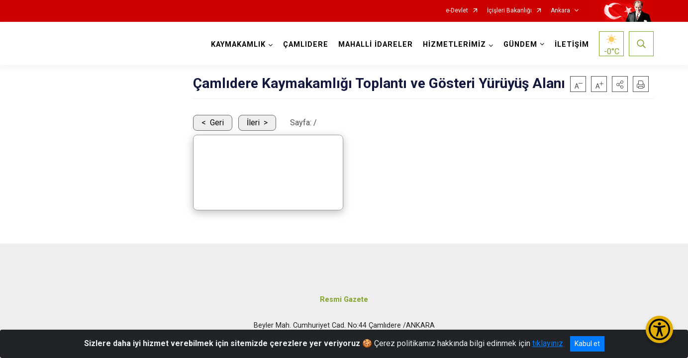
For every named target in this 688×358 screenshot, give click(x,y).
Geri (217, 122)
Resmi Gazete (344, 299)
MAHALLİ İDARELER (375, 44)
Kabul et (587, 344)
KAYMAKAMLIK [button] (238, 44)
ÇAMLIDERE (305, 44)
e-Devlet (457, 10)
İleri (253, 122)
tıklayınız (547, 343)
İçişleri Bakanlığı (509, 10)
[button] (620, 84)
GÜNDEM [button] (520, 44)
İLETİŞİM (572, 44)
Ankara (560, 10)
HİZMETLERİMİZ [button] (454, 44)
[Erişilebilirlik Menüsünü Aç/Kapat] (659, 329)
